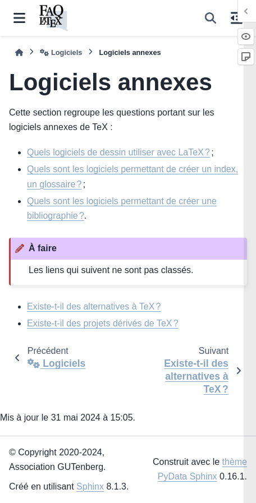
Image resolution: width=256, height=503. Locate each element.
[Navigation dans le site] (19, 17)
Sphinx (90, 486)
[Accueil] (19, 52)
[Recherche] (210, 17)
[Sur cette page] (236, 17)
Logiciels (61, 52)
